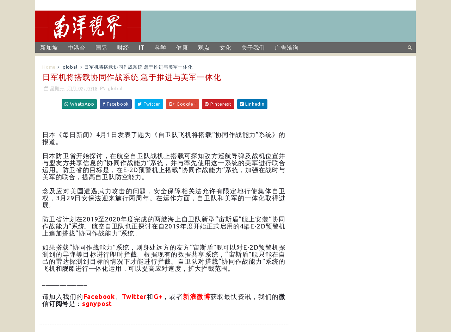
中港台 (76, 47)
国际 (101, 47)
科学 (161, 47)
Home (49, 66)
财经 (123, 47)
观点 (204, 47)
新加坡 (49, 47)
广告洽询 (286, 47)
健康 (182, 47)
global (70, 66)
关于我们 (253, 47)
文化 (225, 47)
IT (142, 47)
